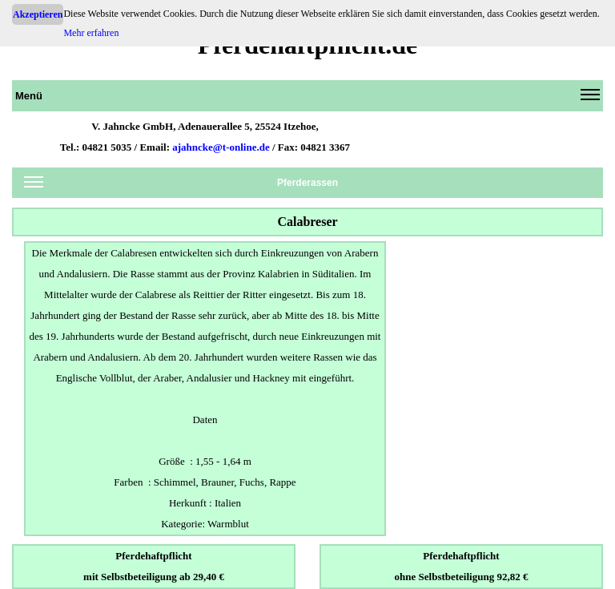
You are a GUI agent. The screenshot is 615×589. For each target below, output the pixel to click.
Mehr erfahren (91, 32)
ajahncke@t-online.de (221, 147)
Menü (307, 98)
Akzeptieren (37, 14)
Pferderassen (181, 185)
